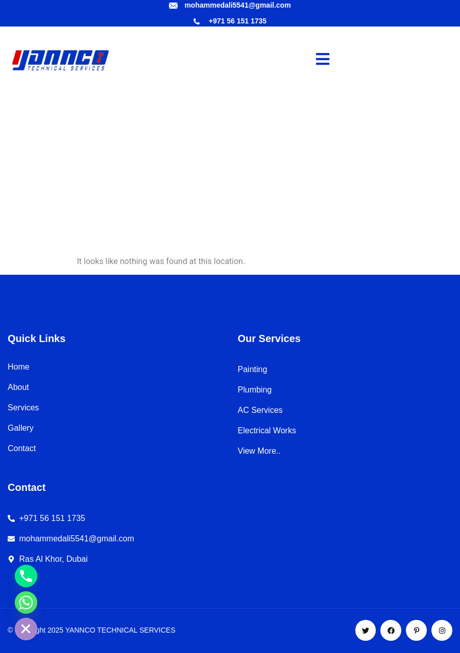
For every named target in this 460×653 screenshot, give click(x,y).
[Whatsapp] (26, 602)
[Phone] (26, 576)
